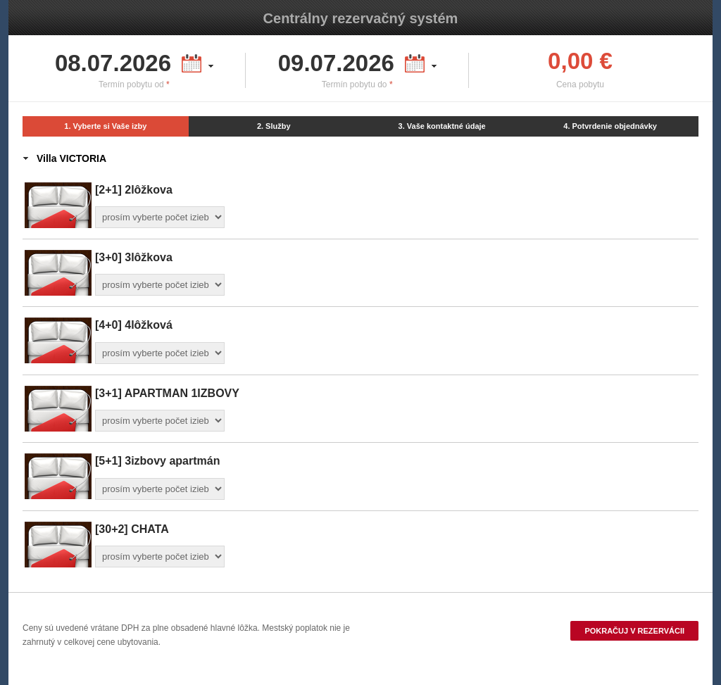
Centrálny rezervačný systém (360, 18)
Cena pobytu (580, 84)
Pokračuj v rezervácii (634, 631)
